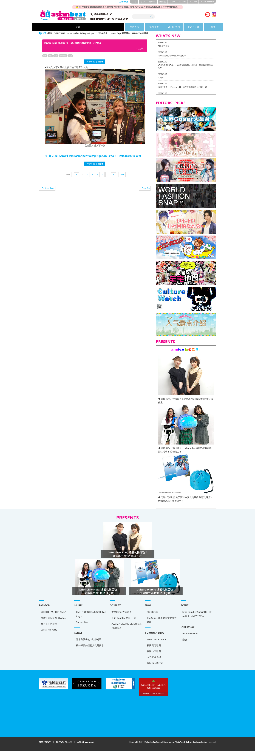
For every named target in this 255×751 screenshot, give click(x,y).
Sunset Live (82, 622)
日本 (45, 55)
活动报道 (63, 55)
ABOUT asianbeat (85, 742)
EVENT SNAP (59, 33)
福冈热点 (95, 26)
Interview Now (190, 633)
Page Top (146, 188)
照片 (50, 33)
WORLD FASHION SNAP (53, 612)
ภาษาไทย (182, 2)
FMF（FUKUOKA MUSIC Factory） (91, 614)
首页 (44, 33)
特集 (182, 26)
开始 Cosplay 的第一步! (124, 618)
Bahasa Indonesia (207, 2)
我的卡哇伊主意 (49, 623)
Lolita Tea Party (49, 629)
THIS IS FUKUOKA (156, 639)
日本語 (134, 2)
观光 (70, 55)
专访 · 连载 (160, 26)
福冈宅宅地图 (154, 645)
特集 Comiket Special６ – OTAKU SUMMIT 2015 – (197, 614)
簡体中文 (152, 2)
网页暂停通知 (163, 45)
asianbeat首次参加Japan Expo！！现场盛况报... (88, 33)
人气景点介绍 (154, 657)
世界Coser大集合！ (122, 612)
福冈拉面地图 (154, 651)
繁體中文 (162, 2)
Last (122, 174)
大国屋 (161, 77)
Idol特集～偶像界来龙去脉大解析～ (162, 620)
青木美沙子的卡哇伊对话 (88, 639)
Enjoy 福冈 (138, 26)
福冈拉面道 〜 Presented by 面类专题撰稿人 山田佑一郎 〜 (183, 87)
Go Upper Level (48, 188)
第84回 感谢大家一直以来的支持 (172, 55)
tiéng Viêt (193, 2)
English (172, 2)
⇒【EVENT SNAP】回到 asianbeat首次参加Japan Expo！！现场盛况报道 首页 (93, 156)
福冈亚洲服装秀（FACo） (54, 618)
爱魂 (184, 639)
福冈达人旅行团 (155, 663)
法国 (56, 55)
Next (100, 61)
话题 (72, 26)
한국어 (142, 2)
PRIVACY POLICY (64, 742)
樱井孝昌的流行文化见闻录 (90, 645)
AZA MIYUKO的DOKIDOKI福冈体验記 (126, 625)
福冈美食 (117, 26)
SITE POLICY (45, 742)
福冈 (50, 55)
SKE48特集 (152, 612)
